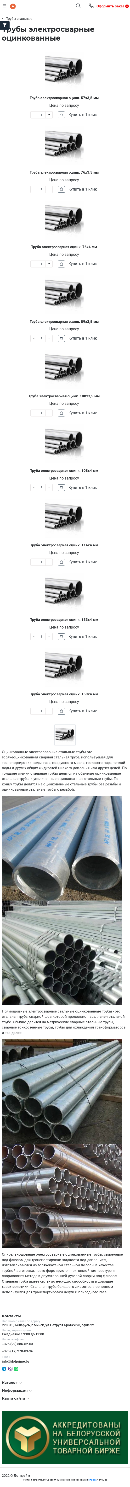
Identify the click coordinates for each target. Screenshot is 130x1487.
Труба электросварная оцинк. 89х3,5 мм (64, 322)
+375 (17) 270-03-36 (17, 1351)
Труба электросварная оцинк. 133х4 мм (64, 620)
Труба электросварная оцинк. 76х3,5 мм (64, 172)
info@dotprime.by (15, 1361)
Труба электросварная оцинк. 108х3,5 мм (64, 396)
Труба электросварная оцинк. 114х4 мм (64, 545)
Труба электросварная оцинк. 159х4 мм (64, 694)
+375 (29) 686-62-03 (17, 1344)
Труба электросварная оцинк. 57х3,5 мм (64, 98)
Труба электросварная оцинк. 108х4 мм (64, 471)
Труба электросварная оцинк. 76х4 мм (64, 247)
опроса (92, 1479)
